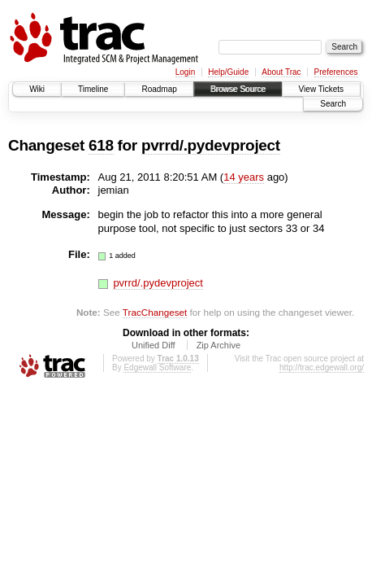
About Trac (281, 72)
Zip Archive (218, 345)
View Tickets (321, 89)
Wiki (37, 89)
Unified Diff (153, 345)
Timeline (93, 89)
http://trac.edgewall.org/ (321, 367)
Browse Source (238, 89)
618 (101, 145)
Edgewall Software (157, 367)
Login (185, 72)
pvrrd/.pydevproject (210, 145)
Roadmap (158, 89)
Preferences (336, 72)
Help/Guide (228, 72)
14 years (243, 177)
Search (333, 103)
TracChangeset (155, 312)
